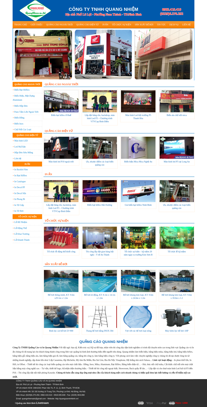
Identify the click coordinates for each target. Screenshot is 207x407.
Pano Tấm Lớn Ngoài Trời (26, 112)
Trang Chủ (20, 24)
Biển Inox (18, 124)
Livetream (42, 402)
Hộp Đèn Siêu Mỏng (23, 152)
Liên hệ (186, 24)
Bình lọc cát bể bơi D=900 (61, 331)
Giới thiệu (37, 24)
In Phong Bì (19, 199)
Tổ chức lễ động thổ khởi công (61, 251)
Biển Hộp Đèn (21, 106)
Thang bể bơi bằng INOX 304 (99, 331)
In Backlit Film (21, 169)
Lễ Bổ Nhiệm (20, 222)
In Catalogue (20, 181)
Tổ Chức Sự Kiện (121, 24)
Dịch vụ (174, 24)
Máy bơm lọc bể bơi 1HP (176, 331)
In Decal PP (19, 187)
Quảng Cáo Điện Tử (87, 24)
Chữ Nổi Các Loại (22, 129)
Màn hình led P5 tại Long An (177, 162)
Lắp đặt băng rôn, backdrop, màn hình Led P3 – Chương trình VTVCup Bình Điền (100, 118)
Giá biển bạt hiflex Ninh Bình (138, 205)
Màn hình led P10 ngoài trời (61, 162)
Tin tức (161, 24)
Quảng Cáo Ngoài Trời (59, 24)
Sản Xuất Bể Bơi (144, 24)
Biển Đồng (19, 118)
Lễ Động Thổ (20, 228)
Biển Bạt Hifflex (22, 90)
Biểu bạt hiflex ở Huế (61, 115)
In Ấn (105, 24)
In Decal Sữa (20, 193)
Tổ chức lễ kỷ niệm (177, 251)
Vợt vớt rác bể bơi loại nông (138, 331)
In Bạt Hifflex (20, 175)
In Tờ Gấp (19, 205)
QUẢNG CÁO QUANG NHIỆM (103, 342)
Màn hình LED (21, 141)
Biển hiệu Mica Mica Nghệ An (138, 162)
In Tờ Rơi (18, 211)
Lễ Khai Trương (21, 234)
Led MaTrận (20, 147)
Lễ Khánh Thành (21, 240)
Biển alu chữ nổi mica (177, 115)
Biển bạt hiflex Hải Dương (99, 205)
